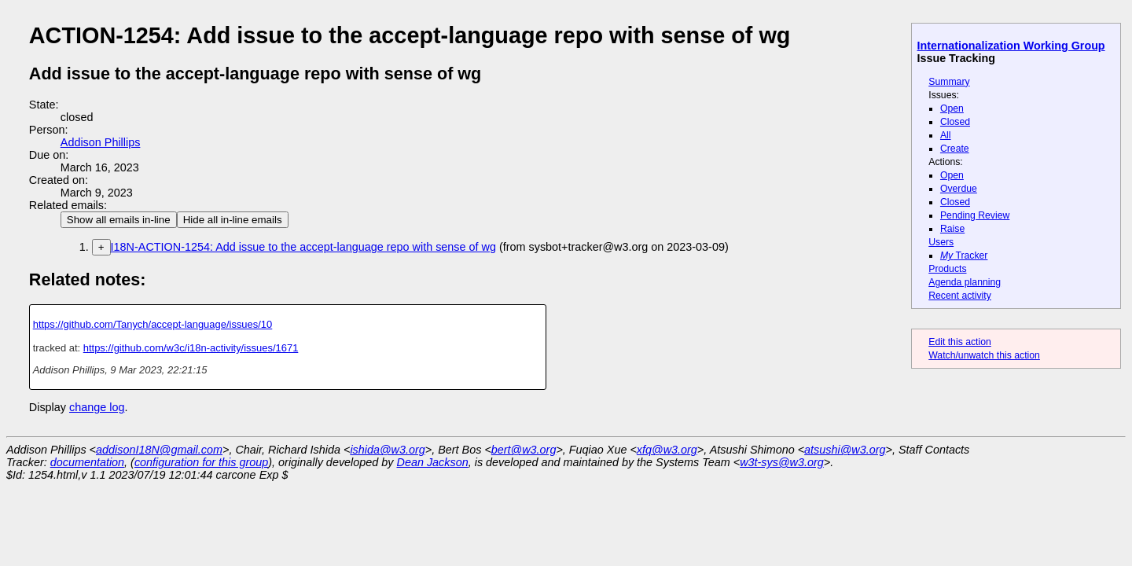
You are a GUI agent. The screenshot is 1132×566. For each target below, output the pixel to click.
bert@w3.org (524, 449)
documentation (87, 462)
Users (941, 242)
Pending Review (974, 215)
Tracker (964, 255)
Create (954, 148)
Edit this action (959, 341)
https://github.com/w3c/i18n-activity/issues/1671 (191, 348)
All (945, 135)
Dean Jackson (433, 462)
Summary (948, 81)
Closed (955, 121)
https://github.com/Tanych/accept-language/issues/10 (153, 324)
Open (952, 108)
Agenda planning (964, 282)
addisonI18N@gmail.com (159, 449)
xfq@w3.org (667, 449)
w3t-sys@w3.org (782, 462)
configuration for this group (201, 462)
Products (947, 268)
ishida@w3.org (387, 449)
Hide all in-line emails (232, 220)
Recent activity (959, 295)
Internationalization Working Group (1011, 45)
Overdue (958, 188)
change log (96, 407)
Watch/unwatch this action (984, 355)
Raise (952, 228)
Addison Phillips (101, 142)
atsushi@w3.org (844, 449)
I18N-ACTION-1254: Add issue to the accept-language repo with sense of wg (303, 247)
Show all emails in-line (119, 220)
